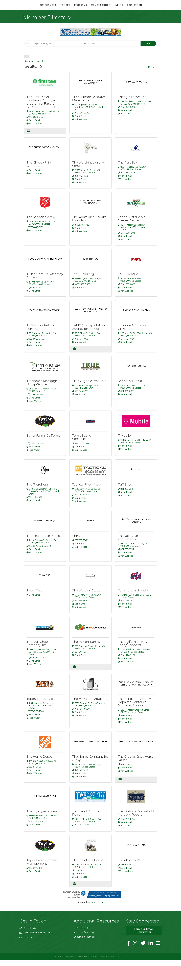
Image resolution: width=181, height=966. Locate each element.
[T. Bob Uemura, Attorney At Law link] (45, 265)
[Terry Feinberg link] (90, 265)
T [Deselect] (26, 62)
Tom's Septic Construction (81, 443)
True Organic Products (89, 387)
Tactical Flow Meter (86, 490)
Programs (67, 8)
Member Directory (84, 938)
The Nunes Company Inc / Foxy (90, 764)
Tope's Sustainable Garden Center (131, 224)
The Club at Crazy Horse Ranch (135, 764)
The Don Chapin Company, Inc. (39, 649)
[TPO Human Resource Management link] (90, 87)
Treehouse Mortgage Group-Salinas (42, 388)
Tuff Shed (125, 490)
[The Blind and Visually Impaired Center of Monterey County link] (136, 689)
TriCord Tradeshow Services (41, 333)
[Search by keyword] (54, 49)
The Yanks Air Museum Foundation (89, 224)
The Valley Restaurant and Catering (134, 543)
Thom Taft (34, 596)
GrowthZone (97, 908)
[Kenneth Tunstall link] (136, 372)
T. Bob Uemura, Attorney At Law (45, 281)
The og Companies (86, 647)
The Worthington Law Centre (88, 170)
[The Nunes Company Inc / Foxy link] (90, 747)
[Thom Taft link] (44, 581)
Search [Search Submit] (148, 49)
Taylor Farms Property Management (43, 867)
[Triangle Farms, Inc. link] (136, 88)
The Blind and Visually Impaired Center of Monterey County (134, 708)
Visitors (51, 8)
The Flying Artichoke (42, 817)
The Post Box (127, 168)
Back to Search (34, 67)
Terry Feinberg (83, 280)
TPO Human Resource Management (89, 104)
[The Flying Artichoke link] (45, 802)
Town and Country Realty (86, 818)
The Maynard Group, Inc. (90, 704)
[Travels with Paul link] (136, 851)
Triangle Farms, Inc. (132, 103)
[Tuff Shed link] (136, 475)
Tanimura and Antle (133, 596)
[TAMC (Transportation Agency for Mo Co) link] (90, 316)
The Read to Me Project (44, 542)
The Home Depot (39, 762)
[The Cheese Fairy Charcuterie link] (44, 153)
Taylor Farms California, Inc (44, 443)
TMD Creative (128, 280)
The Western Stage (86, 596)
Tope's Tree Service (40, 704)
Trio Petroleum (38, 490)
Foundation (148, 8)
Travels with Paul (130, 866)
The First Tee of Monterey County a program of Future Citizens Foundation (41, 108)
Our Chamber (34, 8)
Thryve (77, 542)
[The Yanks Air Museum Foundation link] (90, 208)
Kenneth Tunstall (131, 387)
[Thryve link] (90, 527)
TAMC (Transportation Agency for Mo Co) (88, 333)
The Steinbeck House (87, 866)
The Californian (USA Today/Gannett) (133, 649)
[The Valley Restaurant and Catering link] (136, 526)
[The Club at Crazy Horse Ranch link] (136, 747)
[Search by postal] (112, 49)
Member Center (114, 8)
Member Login (82, 933)
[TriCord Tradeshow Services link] (45, 316)
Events (132, 8)
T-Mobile (124, 441)
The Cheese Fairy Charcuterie (39, 170)
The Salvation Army (41, 223)
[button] (148, 72)
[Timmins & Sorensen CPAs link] (136, 316)
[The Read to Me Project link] (44, 527)
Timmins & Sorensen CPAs (133, 333)
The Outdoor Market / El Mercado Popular (136, 818)
